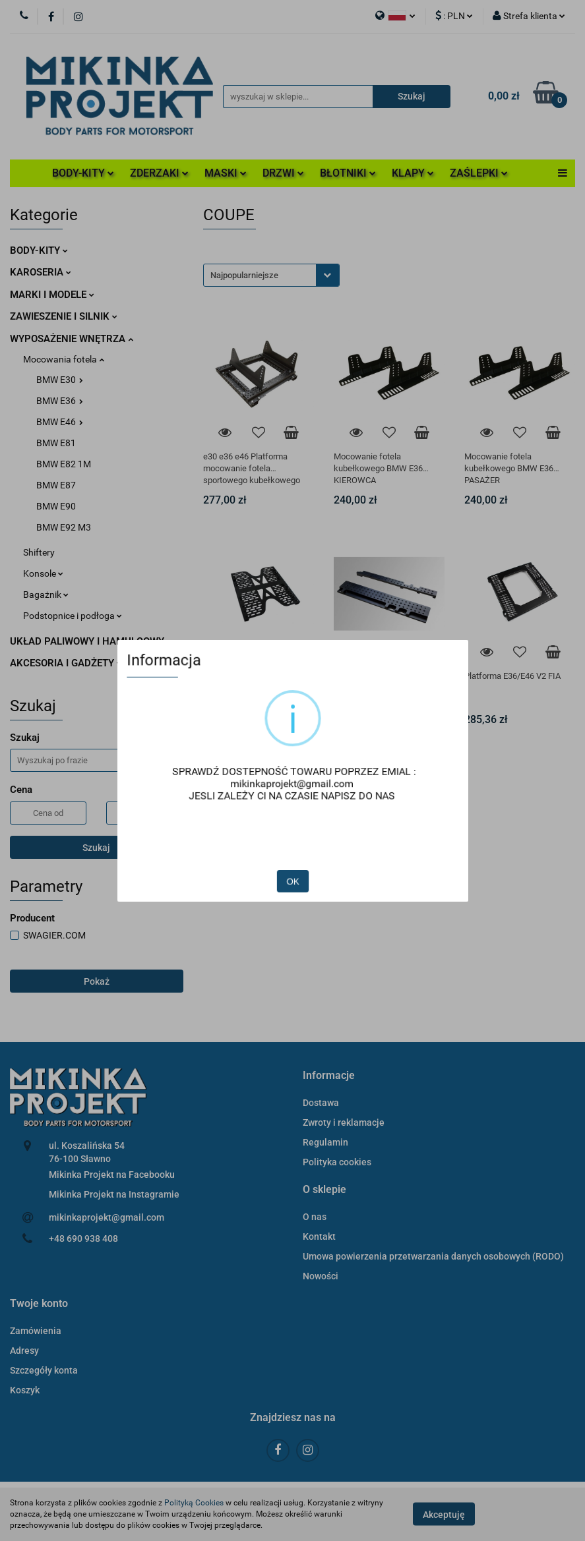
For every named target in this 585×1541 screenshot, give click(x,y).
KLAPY (413, 173)
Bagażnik (46, 594)
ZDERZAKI (159, 173)
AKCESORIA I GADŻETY (66, 663)
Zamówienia (35, 1330)
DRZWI (283, 173)
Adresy (24, 1350)
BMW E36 (59, 400)
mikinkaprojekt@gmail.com (106, 1217)
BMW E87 (56, 485)
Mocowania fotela (63, 359)
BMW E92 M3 (63, 527)
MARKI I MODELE (52, 295)
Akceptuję (444, 1514)
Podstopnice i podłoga (72, 615)
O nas (314, 1216)
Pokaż (96, 981)
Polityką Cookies (194, 1502)
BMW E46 (59, 422)
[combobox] (271, 275)
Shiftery (39, 552)
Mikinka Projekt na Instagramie (114, 1194)
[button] (329, 1076)
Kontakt (319, 1236)
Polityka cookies (337, 1162)
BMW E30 (59, 379)
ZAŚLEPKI (479, 173)
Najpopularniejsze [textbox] (244, 275)
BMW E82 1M (63, 464)
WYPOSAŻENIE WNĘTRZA (71, 339)
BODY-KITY (83, 173)
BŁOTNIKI (348, 173)
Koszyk (25, 1390)
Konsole (43, 573)
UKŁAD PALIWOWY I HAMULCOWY (91, 641)
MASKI (225, 173)
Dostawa (321, 1102)
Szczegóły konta (44, 1370)
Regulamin (325, 1142)
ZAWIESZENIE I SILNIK (63, 316)
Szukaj (96, 847)
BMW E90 (56, 506)
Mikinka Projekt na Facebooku (112, 1174)
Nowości (320, 1276)
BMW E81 (56, 443)
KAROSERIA (40, 272)
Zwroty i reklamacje (344, 1122)
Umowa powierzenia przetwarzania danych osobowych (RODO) (433, 1256)
